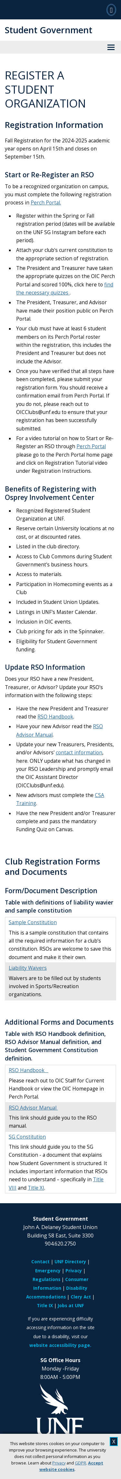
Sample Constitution (33, 922)
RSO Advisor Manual (33, 1107)
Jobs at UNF (71, 1305)
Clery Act (81, 1297)
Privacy (59, 1463)
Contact (40, 1261)
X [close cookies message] (113, 1441)
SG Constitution (27, 1136)
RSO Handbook (55, 716)
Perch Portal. (46, 202)
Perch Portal (91, 446)
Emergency (48, 1270)
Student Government (48, 30)
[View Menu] (111, 47)
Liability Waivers (28, 968)
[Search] (111, 9)
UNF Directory (70, 1261)
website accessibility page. (60, 1345)
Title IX (45, 1305)
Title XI (36, 1187)
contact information (79, 752)
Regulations (46, 1279)
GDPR (80, 1463)
